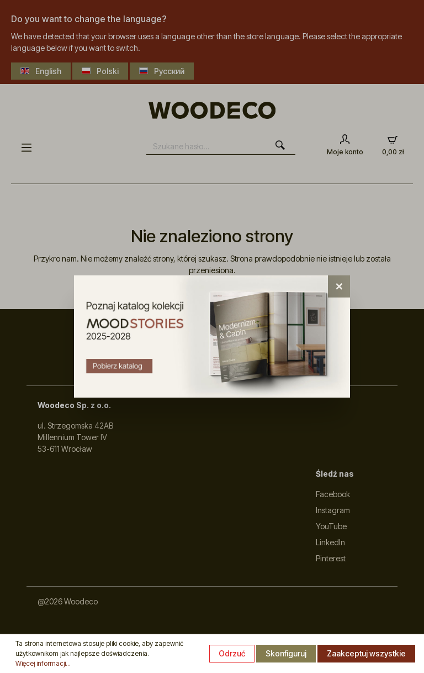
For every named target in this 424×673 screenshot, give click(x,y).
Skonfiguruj (286, 653)
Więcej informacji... (43, 663)
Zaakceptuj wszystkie (366, 653)
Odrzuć (232, 653)
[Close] (339, 286)
